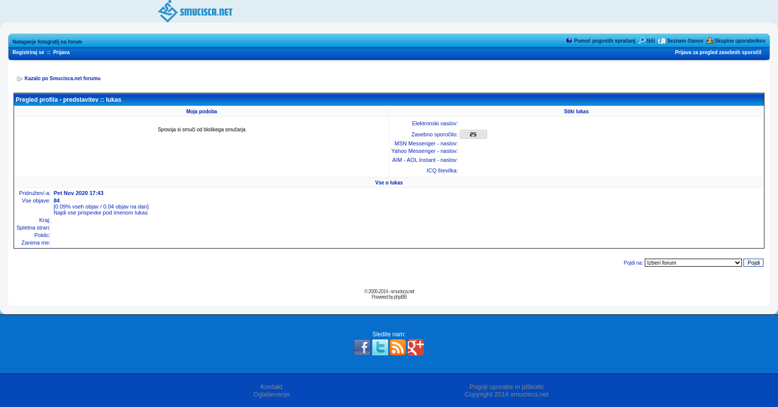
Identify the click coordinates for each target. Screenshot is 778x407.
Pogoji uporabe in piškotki (506, 386)
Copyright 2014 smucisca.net (506, 394)
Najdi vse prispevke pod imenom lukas (101, 213)
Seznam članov (685, 41)
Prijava (61, 52)
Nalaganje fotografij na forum (47, 42)
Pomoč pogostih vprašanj (604, 41)
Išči (651, 41)
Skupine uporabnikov (739, 41)
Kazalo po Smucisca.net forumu (63, 78)
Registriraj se (28, 52)
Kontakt (272, 386)
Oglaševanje (271, 394)
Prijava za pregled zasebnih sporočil (718, 52)
